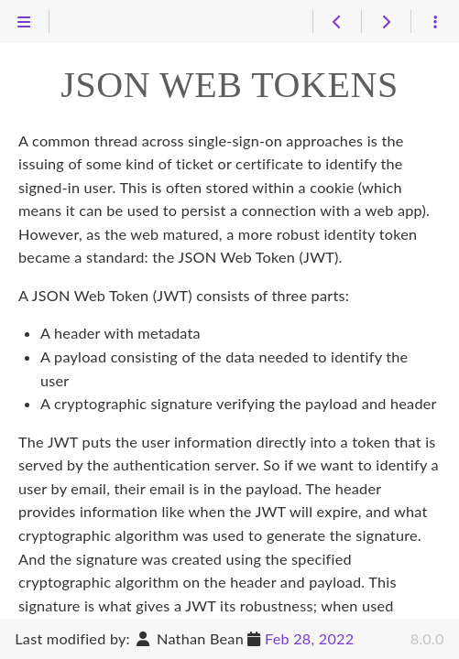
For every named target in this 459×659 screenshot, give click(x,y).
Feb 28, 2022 (309, 638)
